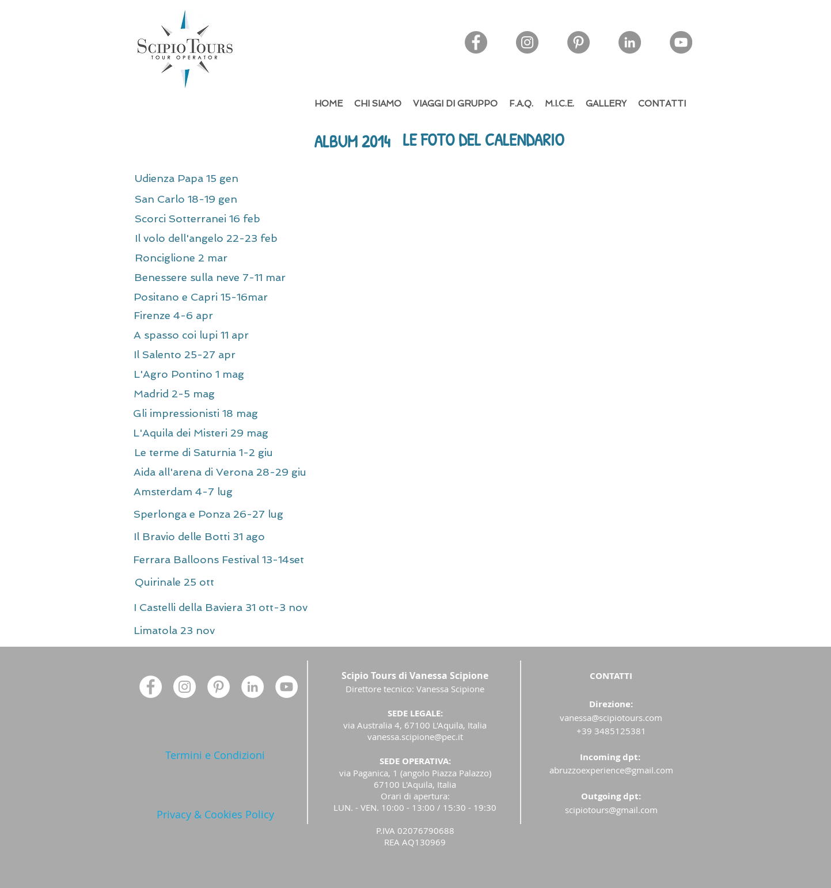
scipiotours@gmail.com (611, 809)
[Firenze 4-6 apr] (202, 315)
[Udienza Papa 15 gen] (219, 178)
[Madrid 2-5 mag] (202, 394)
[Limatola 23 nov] (177, 630)
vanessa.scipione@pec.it (415, 736)
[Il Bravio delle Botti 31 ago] (238, 537)
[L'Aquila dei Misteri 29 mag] (243, 433)
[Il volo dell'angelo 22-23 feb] (248, 238)
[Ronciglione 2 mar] (209, 258)
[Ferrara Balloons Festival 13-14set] (270, 560)
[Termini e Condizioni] (215, 755)
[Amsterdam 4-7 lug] (212, 492)
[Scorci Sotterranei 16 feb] (235, 219)
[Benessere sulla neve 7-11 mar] (255, 277)
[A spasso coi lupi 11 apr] (225, 335)
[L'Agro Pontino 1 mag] (220, 374)
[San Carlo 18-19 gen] (218, 199)
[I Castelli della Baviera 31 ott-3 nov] (313, 607)
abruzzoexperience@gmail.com (611, 770)
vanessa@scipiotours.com (611, 717)
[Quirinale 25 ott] (216, 582)
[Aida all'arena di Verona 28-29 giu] (274, 472)
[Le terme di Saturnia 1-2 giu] (246, 452)
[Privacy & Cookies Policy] (215, 814)
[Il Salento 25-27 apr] (215, 355)
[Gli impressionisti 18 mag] (234, 413)
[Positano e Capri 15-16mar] (242, 297)
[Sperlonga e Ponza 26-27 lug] (253, 514)
